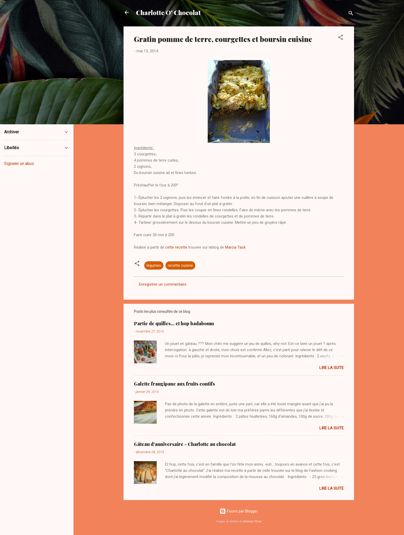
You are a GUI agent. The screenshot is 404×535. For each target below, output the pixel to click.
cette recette (176, 247)
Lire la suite (331, 367)
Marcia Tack (235, 247)
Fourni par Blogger (239, 511)
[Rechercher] (351, 14)
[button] (340, 38)
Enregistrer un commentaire (162, 284)
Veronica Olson (252, 521)
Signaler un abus (19, 163)
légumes (154, 265)
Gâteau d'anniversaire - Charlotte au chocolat (185, 444)
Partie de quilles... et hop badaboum (174, 323)
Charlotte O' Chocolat (168, 12)
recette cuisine (180, 265)
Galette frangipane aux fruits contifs (174, 384)
